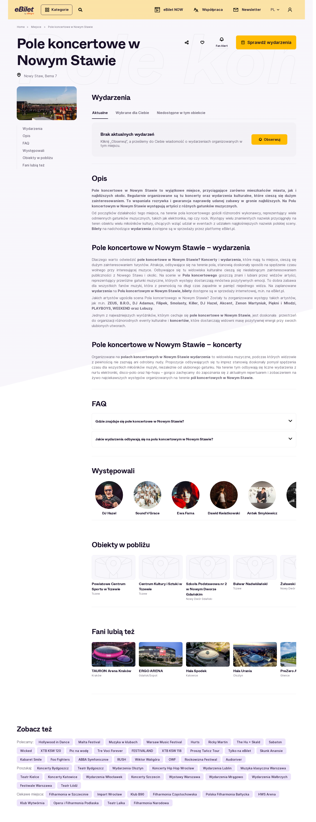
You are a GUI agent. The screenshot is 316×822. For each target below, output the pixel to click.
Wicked (26, 752)
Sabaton (275, 744)
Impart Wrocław (109, 796)
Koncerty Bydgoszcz (53, 770)
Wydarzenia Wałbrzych (270, 778)
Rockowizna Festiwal (201, 761)
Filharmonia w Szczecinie (68, 796)
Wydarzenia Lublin (217, 770)
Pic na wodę (79, 752)
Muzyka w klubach (123, 744)
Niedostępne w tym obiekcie (181, 114)
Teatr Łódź (69, 787)
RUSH (121, 761)
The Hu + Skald (248, 744)
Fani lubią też (34, 167)
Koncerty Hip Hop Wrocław (173, 770)
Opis (26, 137)
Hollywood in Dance (54, 744)
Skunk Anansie (271, 752)
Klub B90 (137, 796)
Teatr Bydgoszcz (91, 770)
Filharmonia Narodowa (151, 805)
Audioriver (234, 761)
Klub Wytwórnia (32, 805)
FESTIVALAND (142, 752)
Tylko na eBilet (239, 752)
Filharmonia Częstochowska (175, 796)
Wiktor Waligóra (147, 761)
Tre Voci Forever (110, 752)
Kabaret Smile (31, 761)
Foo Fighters (60, 761)
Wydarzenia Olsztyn (127, 770)
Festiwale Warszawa (36, 787)
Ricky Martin (218, 744)
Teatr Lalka (116, 805)
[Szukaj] (82, 10)
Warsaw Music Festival (164, 744)
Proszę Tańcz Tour (205, 752)
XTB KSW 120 (51, 752)
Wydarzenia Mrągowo (226, 778)
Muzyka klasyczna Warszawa (263, 770)
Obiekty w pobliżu (38, 159)
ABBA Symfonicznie (93, 761)
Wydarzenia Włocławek (104, 778)
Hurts (195, 744)
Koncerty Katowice (62, 778)
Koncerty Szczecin (145, 778)
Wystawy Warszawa (184, 778)
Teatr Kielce (29, 778)
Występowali (33, 152)
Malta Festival (89, 744)
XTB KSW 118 (171, 752)
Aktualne (100, 114)
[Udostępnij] (187, 44)
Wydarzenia (32, 130)
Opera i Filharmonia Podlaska (76, 805)
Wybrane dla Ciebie (132, 114)
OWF (172, 761)
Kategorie (59, 10)
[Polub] (202, 44)
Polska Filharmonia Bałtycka (227, 796)
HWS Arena (267, 796)
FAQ (26, 145)
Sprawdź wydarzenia (266, 44)
